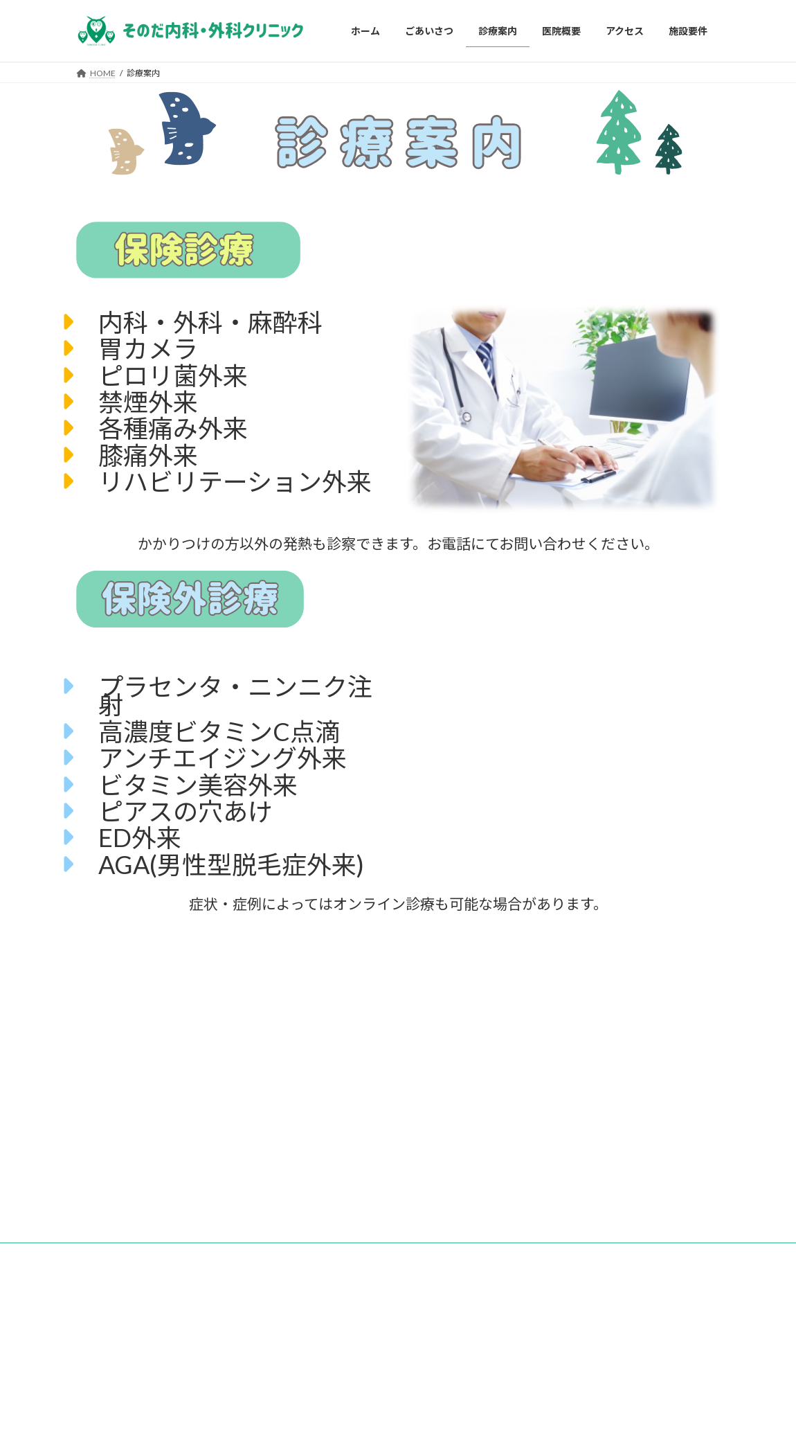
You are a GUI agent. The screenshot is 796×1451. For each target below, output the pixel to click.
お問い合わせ (114, 1255)
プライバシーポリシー (207, 1255)
